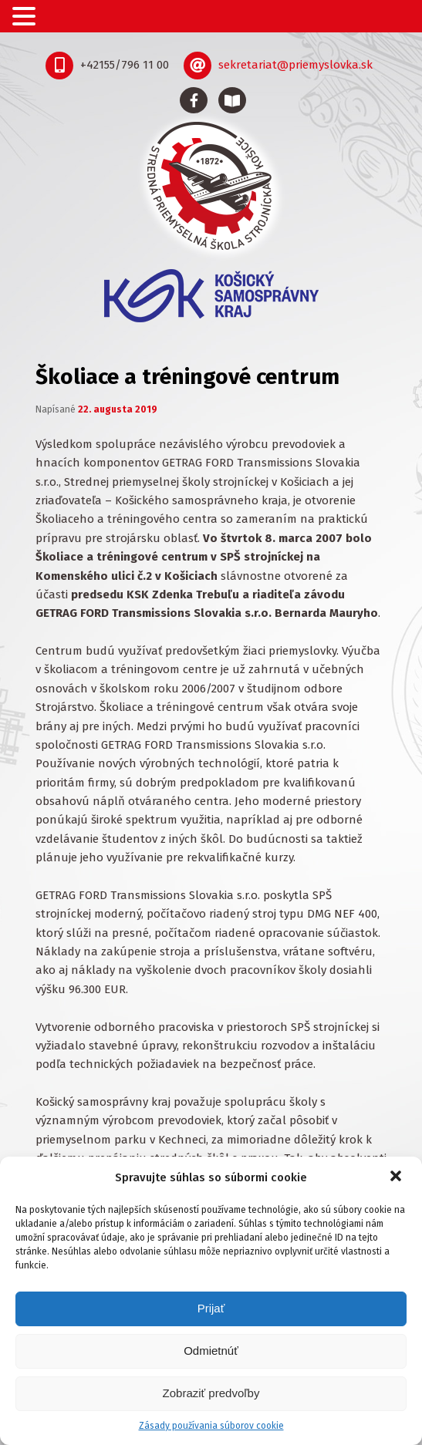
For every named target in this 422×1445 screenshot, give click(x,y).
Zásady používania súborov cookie (211, 1425)
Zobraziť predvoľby (211, 1393)
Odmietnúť (211, 1350)
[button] (397, 1177)
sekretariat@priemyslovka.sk (295, 65)
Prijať (211, 1308)
